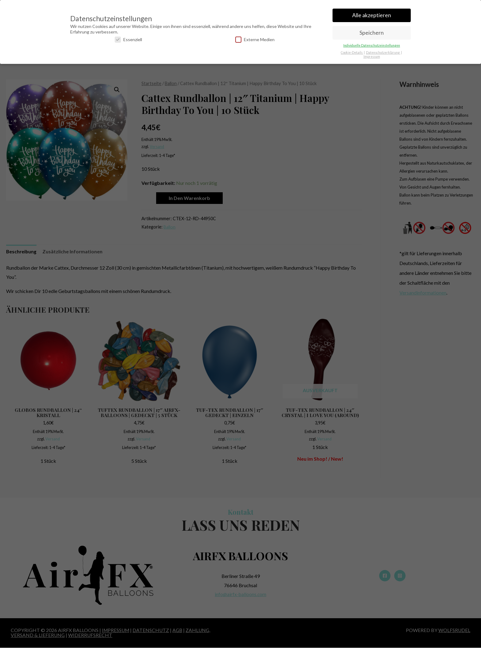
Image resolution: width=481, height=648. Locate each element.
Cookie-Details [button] (352, 49)
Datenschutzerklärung (383, 49)
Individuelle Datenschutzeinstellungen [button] (371, 42)
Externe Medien (255, 37)
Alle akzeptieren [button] (371, 12)
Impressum (372, 53)
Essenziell (128, 37)
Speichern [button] (372, 30)
